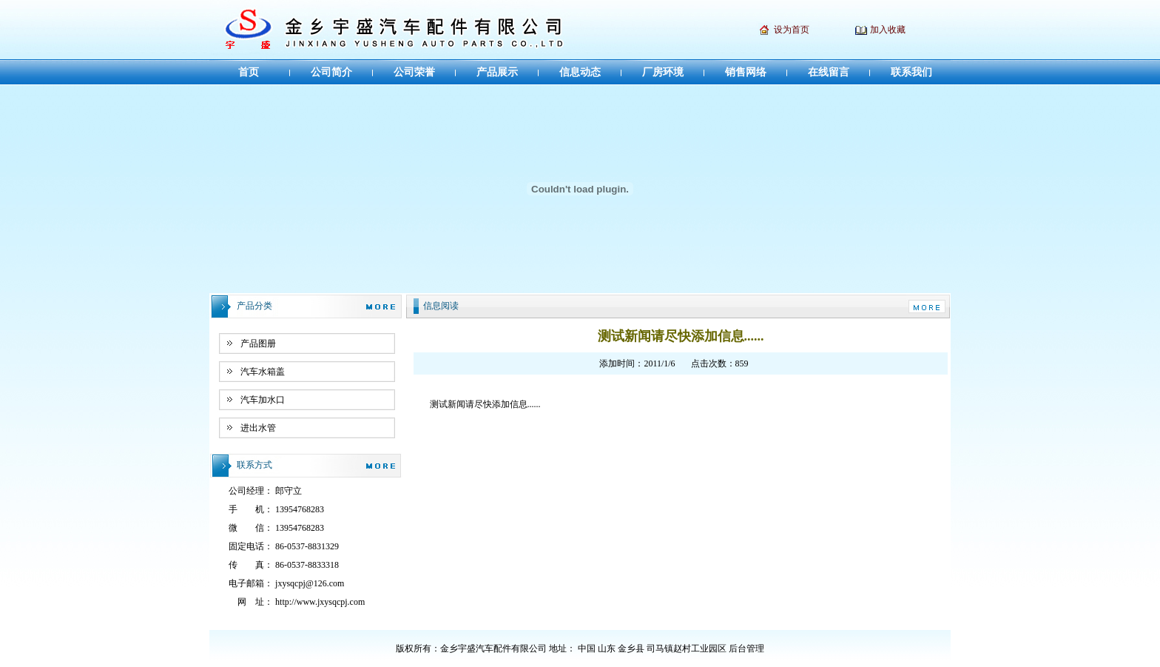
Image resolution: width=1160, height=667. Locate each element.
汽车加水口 (262, 400)
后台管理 (746, 648)
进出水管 (258, 428)
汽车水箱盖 (262, 371)
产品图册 (258, 343)
